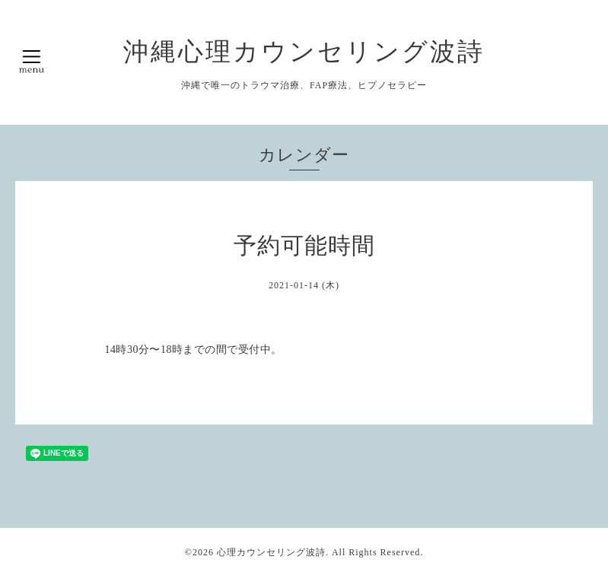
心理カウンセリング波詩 (271, 552)
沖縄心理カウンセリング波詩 (304, 51)
